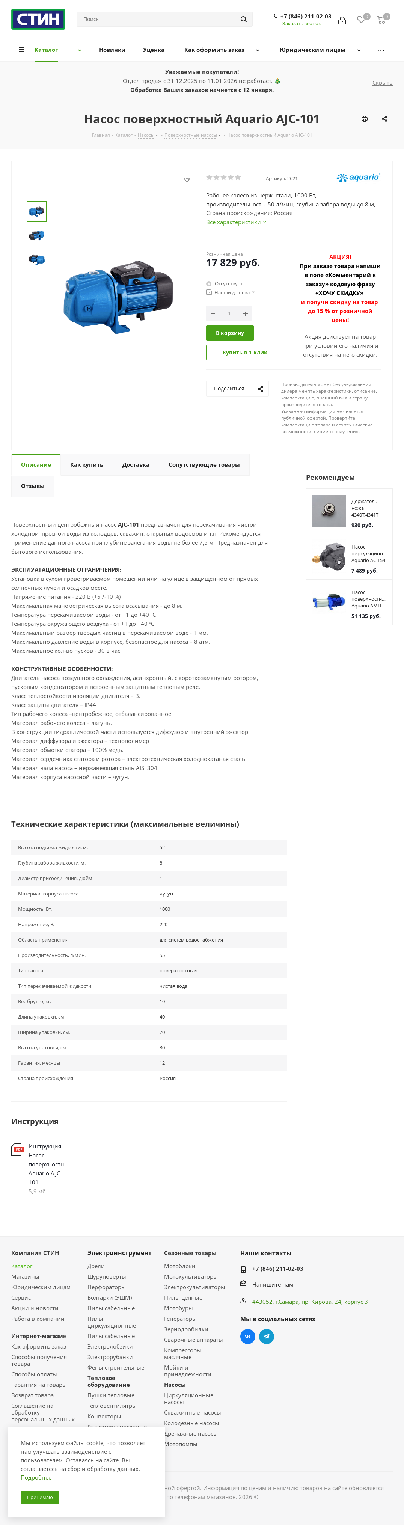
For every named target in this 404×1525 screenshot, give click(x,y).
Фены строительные (115, 1367)
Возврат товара (32, 1395)
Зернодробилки (186, 1329)
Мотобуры (178, 1308)
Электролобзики (110, 1346)
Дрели (96, 1266)
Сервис (21, 1297)
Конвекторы (104, 1416)
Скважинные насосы (192, 1412)
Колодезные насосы (191, 1423)
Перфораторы (106, 1287)
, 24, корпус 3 (350, 1301)
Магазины (25, 1276)
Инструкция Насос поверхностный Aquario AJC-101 (50, 1164)
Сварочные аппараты (193, 1339)
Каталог (21, 1266)
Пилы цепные (183, 1297)
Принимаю (40, 1497)
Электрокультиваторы (194, 1287)
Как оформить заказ (38, 1346)
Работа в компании (38, 1318)
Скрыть (382, 82)
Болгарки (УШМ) (109, 1297)
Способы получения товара (39, 1360)
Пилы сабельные (111, 1308)
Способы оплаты (34, 1374)
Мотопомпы (180, 1444)
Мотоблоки (180, 1266)
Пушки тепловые (110, 1395)
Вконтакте (247, 1336)
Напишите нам (272, 1284)
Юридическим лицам (41, 1287)
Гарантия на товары (39, 1384)
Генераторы (180, 1318)
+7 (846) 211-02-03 (306, 16)
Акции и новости (35, 1308)
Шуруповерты (106, 1276)
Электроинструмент (119, 1253)
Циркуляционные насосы (188, 1398)
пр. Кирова (316, 1301)
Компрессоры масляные (182, 1353)
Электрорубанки (110, 1357)
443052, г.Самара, (276, 1301)
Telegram (266, 1336)
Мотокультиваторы (191, 1276)
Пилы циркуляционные (111, 1322)
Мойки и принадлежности (187, 1371)
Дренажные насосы (191, 1433)
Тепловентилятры (112, 1405)
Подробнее (36, 1477)
